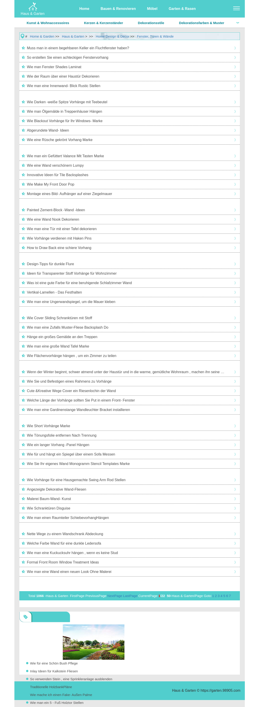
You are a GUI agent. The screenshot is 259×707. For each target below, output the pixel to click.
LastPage (130, 596)
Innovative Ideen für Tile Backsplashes (57, 175)
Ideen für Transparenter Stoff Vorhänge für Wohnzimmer (72, 273)
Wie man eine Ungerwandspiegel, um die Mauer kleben (71, 302)
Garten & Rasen (182, 9)
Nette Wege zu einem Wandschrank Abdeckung (65, 534)
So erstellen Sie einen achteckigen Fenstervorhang (67, 57)
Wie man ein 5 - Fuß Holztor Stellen (57, 703)
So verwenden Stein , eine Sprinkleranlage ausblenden (71, 679)
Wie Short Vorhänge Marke (48, 426)
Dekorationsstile (151, 23)
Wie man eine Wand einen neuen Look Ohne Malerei (69, 572)
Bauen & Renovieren (118, 9)
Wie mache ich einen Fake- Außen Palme (61, 695)
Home (84, 9)
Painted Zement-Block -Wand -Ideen (56, 210)
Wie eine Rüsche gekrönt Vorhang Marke (60, 140)
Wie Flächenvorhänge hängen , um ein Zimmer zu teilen (72, 356)
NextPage (114, 596)
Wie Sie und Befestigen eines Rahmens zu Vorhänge (69, 381)
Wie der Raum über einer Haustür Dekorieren (63, 76)
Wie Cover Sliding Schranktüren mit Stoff (59, 318)
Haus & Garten (73, 36)
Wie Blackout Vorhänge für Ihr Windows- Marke (65, 121)
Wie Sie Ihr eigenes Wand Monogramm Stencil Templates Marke (78, 464)
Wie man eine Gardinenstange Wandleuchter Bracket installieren (78, 410)
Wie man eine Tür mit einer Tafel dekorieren (62, 229)
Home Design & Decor (112, 36)
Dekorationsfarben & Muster (201, 23)
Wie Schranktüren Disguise (48, 508)
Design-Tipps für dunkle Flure (50, 264)
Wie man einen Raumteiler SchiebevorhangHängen (68, 518)
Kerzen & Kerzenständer (103, 23)
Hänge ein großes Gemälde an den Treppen (62, 337)
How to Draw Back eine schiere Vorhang (59, 248)
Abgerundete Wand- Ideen (48, 130)
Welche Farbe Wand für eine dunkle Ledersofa (64, 543)
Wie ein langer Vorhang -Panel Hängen (58, 445)
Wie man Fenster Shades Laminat (54, 67)
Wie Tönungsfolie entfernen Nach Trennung (62, 435)
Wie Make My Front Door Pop (50, 184)
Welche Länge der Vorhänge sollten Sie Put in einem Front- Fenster (81, 400)
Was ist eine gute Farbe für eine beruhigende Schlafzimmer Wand (79, 283)
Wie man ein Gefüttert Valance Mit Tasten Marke (65, 156)
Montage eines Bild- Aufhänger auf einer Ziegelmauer (69, 194)
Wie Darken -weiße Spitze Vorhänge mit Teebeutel (67, 102)
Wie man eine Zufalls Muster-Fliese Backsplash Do (67, 327)
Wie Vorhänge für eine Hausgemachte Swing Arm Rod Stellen (76, 480)
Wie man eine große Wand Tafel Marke (58, 346)
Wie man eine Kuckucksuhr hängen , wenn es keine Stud (72, 553)
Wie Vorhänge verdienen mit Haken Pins (59, 238)
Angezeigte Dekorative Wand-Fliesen (56, 489)
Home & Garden (42, 36)
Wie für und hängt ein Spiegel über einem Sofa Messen (71, 454)
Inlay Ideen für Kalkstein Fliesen (54, 671)
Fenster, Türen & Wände (155, 36)
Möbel (152, 9)
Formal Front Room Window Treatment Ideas (63, 562)
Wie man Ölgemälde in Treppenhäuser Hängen (64, 111)
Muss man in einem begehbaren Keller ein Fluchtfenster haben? (78, 48)
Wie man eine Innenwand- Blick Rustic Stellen (63, 86)
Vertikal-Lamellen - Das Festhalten (54, 292)
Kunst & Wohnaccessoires (48, 23)
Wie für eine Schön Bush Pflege (54, 663)
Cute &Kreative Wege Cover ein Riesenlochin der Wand (71, 391)
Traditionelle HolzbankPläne (51, 687)
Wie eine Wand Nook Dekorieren (53, 219)
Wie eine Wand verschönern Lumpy (55, 165)
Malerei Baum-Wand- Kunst (49, 499)
